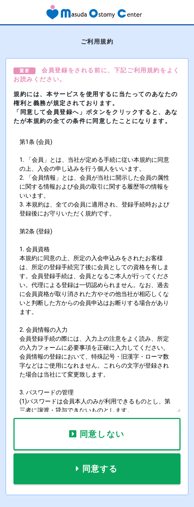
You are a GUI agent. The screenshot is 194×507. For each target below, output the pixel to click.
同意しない (102, 434)
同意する (100, 468)
